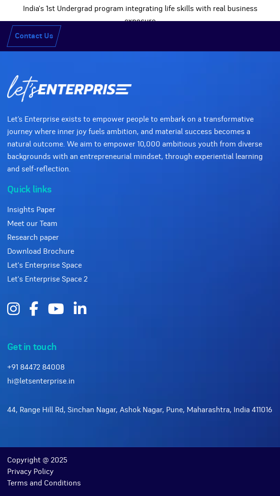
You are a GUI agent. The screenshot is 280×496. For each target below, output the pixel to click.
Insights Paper (31, 210)
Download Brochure (40, 251)
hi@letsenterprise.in (41, 381)
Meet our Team (32, 223)
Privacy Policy (30, 471)
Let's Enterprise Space (44, 265)
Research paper (33, 237)
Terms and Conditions (44, 483)
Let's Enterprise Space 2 (47, 279)
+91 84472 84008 (36, 367)
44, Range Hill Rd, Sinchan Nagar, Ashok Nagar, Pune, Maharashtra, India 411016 (139, 410)
